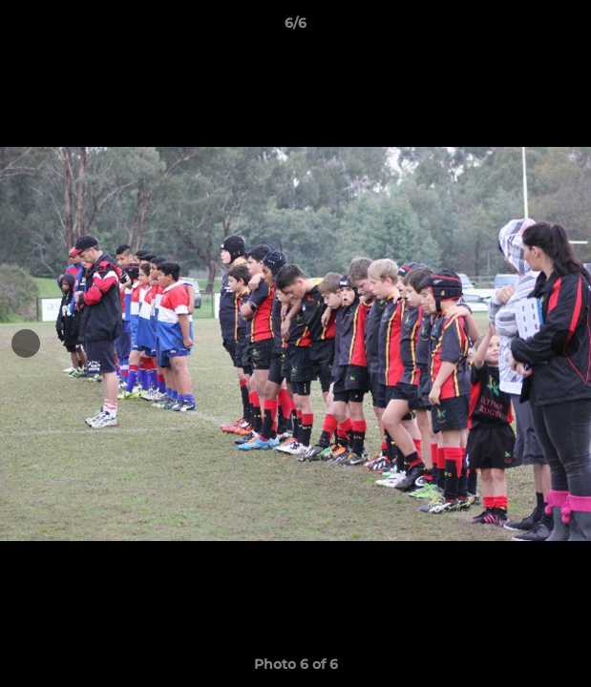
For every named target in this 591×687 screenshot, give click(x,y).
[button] (568, 27)
